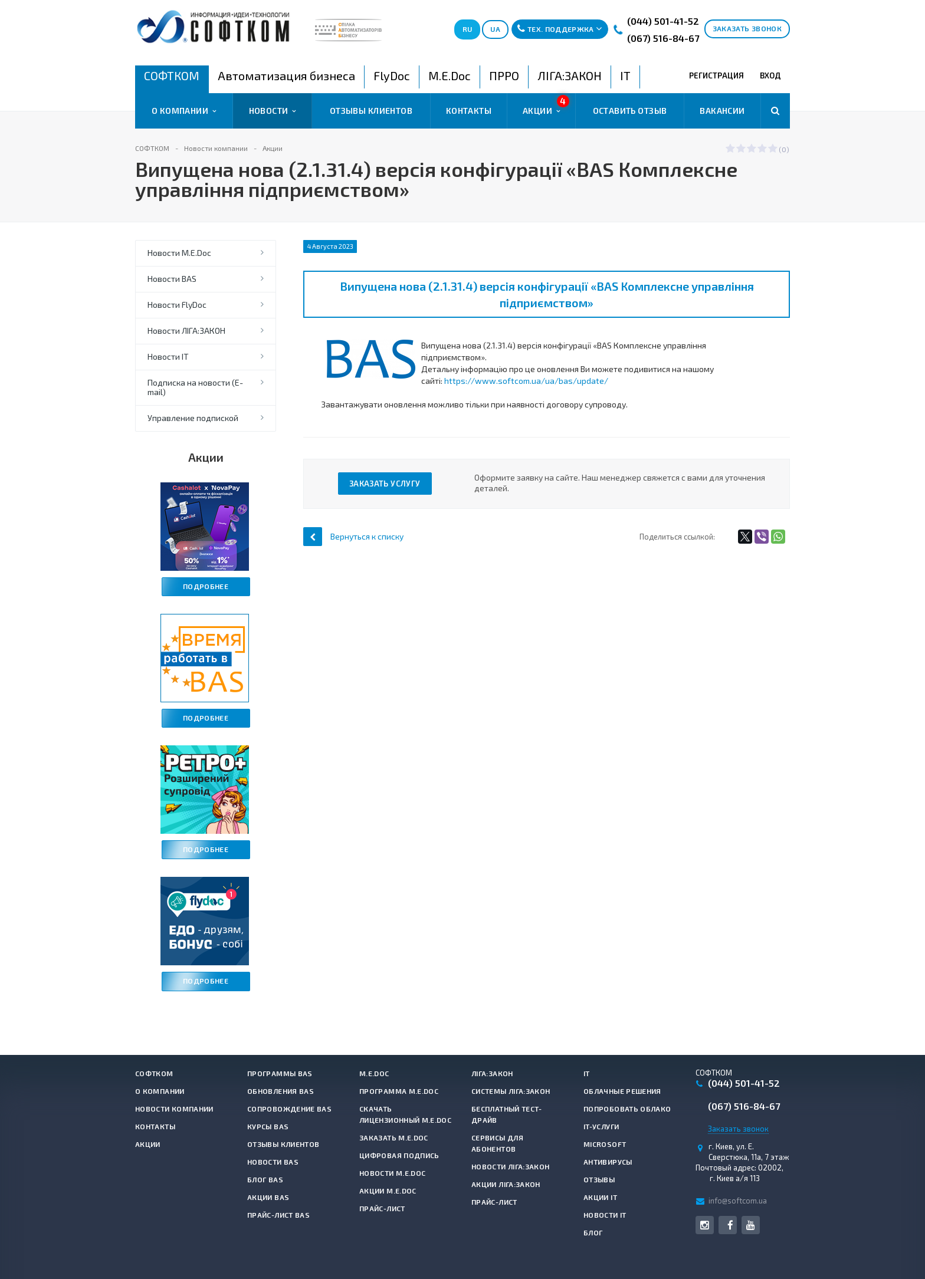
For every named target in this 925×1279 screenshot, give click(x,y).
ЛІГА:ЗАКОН (492, 1073)
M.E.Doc (374, 1073)
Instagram (704, 1225)
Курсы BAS (267, 1126)
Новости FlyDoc (176, 305)
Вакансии (722, 111)
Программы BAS (280, 1073)
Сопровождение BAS (289, 1108)
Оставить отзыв (630, 111)
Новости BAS (171, 279)
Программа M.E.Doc (398, 1091)
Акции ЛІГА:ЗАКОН (505, 1184)
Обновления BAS (280, 1091)
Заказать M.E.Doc (393, 1137)
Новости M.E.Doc (179, 253)
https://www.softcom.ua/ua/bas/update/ (526, 381)
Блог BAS (265, 1179)
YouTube (750, 1225)
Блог (592, 1232)
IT (586, 1073)
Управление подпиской (192, 418)
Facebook (730, 1225)
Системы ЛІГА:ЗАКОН (510, 1091)
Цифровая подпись (399, 1155)
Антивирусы (607, 1162)
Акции (546, 105)
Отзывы (599, 1179)
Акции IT (600, 1197)
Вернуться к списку (353, 536)
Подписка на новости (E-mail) (195, 387)
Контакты (468, 111)
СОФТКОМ (154, 1073)
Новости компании (174, 1108)
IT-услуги (601, 1126)
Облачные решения (622, 1091)
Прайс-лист (382, 1208)
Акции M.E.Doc (387, 1190)
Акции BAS (268, 1197)
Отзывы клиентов (371, 111)
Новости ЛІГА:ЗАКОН (186, 330)
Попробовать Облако (627, 1108)
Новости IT (168, 356)
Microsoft (604, 1144)
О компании (184, 111)
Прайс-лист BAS (278, 1215)
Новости (272, 111)
